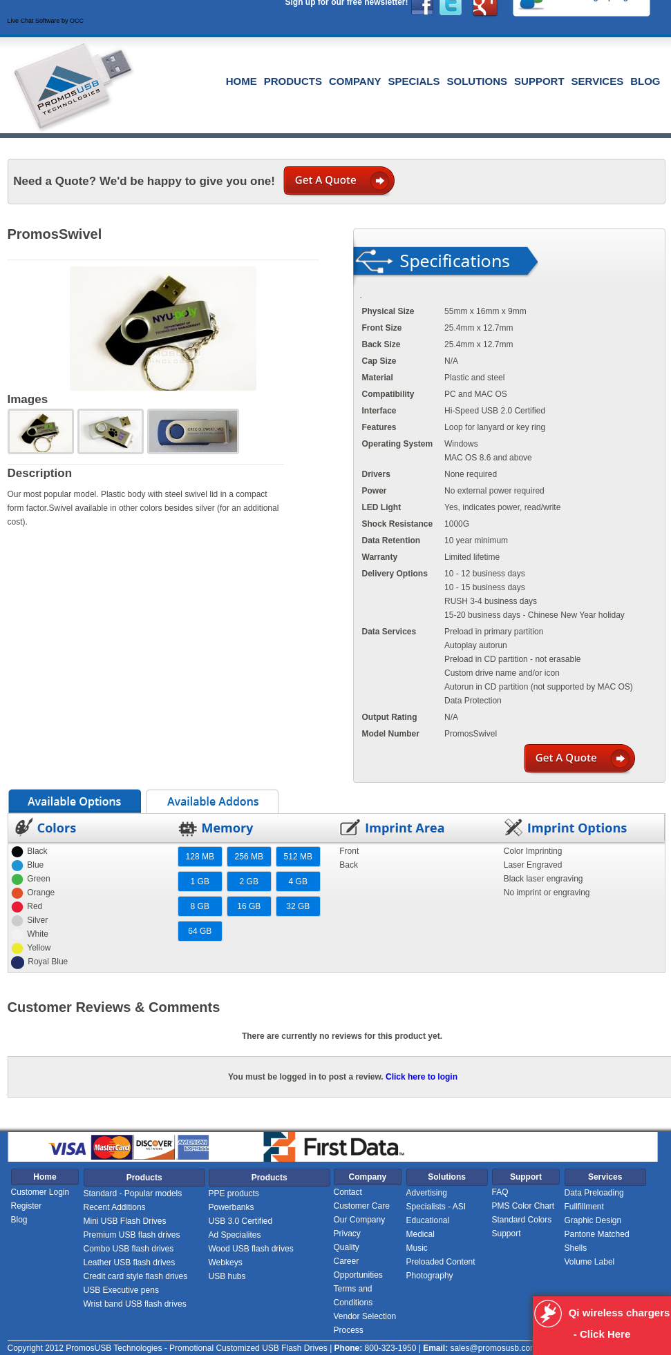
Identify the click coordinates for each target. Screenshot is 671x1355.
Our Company (360, 1220)
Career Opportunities (358, 1268)
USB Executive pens (121, 1290)
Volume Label (590, 1262)
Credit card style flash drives (136, 1276)
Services (597, 81)
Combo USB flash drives (129, 1249)
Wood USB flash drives (251, 1249)
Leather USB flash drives (130, 1262)
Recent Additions (115, 1207)
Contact (348, 1192)
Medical (420, 1234)
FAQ (500, 1192)
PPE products (234, 1193)
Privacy (347, 1233)
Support (539, 81)
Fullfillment (584, 1206)
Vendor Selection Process (365, 1323)
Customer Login (40, 1192)
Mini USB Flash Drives (125, 1221)
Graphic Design (593, 1220)
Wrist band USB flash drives (135, 1304)
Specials (414, 81)
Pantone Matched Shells (597, 1241)
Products (293, 81)
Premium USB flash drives (132, 1235)
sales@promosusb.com (493, 1348)
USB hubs (227, 1276)
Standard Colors (522, 1220)
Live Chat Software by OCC (46, 20)
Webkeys (226, 1262)
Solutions (477, 81)
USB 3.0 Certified (241, 1221)
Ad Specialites (235, 1235)
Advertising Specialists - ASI (436, 1199)
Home (241, 81)
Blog (645, 81)
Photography (429, 1275)
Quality (346, 1247)
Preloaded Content (440, 1262)
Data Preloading (594, 1193)
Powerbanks (231, 1207)
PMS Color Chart (523, 1206)
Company (355, 81)
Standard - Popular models (133, 1193)
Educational (428, 1220)
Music (417, 1248)
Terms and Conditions (353, 1295)
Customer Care (362, 1206)
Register (26, 1206)
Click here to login (421, 1077)
